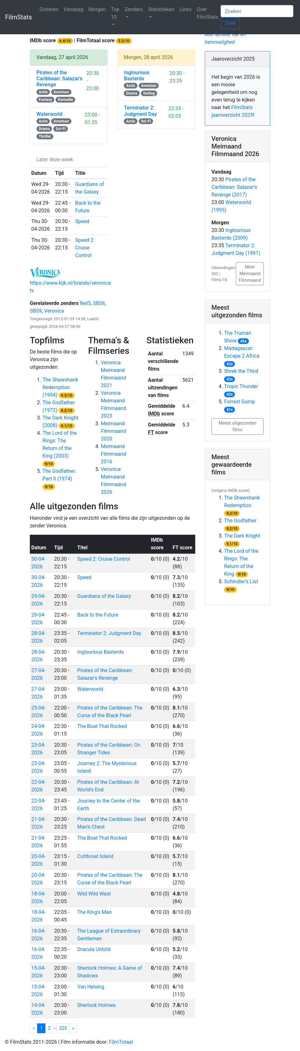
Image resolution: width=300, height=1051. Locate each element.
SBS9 (36, 311)
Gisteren (48, 9)
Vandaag (73, 9)
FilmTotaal (121, 1042)
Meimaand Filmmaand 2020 (113, 431)
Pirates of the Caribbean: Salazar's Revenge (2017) (234, 187)
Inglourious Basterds (100, 652)
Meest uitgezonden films (238, 426)
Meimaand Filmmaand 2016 (113, 454)
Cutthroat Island (95, 856)
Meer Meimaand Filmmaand (250, 273)
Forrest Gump (239, 402)
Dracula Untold (93, 949)
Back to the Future (97, 615)
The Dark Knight (242, 536)
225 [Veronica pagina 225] (63, 1028)
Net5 (85, 303)
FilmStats (18, 17)
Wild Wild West (94, 894)
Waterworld (90, 689)
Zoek (230, 23)
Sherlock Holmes (96, 1005)
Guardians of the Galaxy (104, 596)
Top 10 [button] (115, 13)
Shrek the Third (241, 371)
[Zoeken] (257, 11)
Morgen (97, 9)
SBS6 (99, 303)
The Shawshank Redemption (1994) (60, 387)
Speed (84, 577)
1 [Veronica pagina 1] (42, 1028)
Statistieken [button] (161, 9)
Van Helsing (90, 987)
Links (186, 9)
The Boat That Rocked (102, 726)
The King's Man (94, 912)
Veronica (54, 311)
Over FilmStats (207, 13)
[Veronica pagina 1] (73, 1028)
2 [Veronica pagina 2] (49, 1028)
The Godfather (240, 521)
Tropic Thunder (241, 386)
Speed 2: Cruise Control (103, 559)
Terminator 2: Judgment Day (109, 633)
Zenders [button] (133, 9)
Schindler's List (241, 581)
